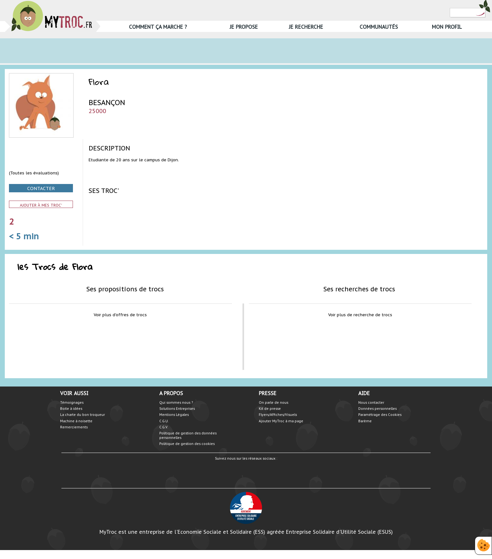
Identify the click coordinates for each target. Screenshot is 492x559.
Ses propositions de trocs (125, 289)
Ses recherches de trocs (359, 289)
